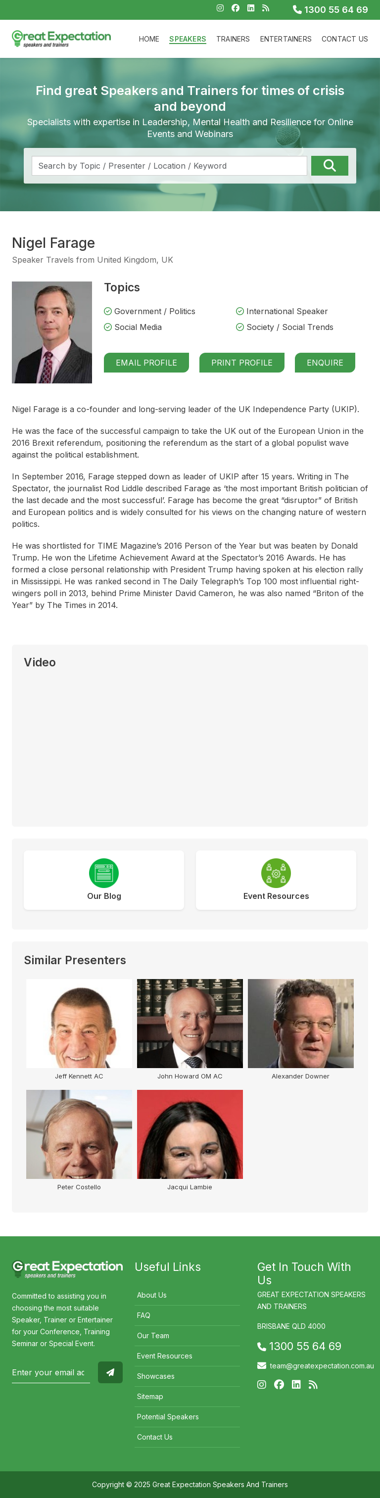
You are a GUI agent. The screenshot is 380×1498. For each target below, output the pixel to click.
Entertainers (286, 39)
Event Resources (164, 1356)
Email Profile (146, 363)
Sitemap (150, 1396)
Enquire (325, 363)
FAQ (143, 1315)
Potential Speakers (168, 1416)
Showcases (156, 1376)
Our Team (153, 1335)
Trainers (233, 39)
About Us (152, 1295)
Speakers (187, 39)
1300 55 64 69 (330, 9)
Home (149, 39)
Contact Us (345, 39)
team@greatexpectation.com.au (322, 1365)
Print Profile (242, 363)
